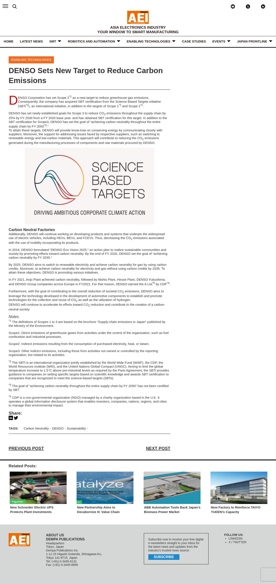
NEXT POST (158, 448)
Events (218, 41)
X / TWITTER (237, 542)
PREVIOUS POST (26, 448)
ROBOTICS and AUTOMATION (91, 41)
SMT (52, 41)
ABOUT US (55, 535)
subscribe (164, 557)
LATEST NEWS (31, 41)
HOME (8, 41)
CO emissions (136, 238)
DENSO (32, 234)
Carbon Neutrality (36, 428)
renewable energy (21, 138)
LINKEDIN (236, 538)
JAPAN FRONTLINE (252, 41)
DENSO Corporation (31, 97)
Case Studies (194, 41)
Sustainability (76, 428)
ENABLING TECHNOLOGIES (149, 41)
